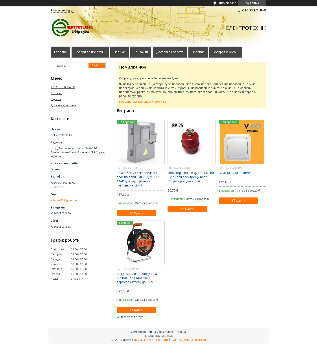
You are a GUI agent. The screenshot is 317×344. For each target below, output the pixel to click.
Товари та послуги (89, 52)
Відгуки (56, 99)
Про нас (119, 52)
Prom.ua (180, 332)
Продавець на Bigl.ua (158, 336)
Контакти (141, 52)
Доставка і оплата (170, 52)
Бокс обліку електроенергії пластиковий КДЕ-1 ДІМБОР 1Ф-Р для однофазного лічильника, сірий (138, 179)
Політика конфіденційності (188, 340)
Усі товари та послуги (130, 317)
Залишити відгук (62, 10)
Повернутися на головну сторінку (142, 101)
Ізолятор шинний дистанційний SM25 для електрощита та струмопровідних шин (191, 177)
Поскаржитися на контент (151, 340)
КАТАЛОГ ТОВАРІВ (63, 87)
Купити (138, 213)
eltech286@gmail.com (65, 200)
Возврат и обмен (226, 52)
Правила (198, 52)
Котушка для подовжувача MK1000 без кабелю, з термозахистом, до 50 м (137, 278)
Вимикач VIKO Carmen (235, 173)
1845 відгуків (227, 3)
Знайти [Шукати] (96, 65)
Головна (60, 52)
